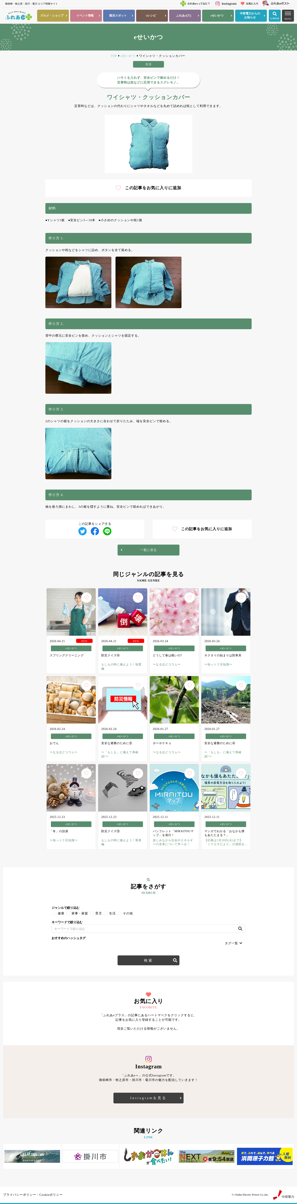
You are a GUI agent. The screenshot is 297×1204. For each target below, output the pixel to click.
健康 (61, 913)
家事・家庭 (80, 913)
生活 (112, 913)
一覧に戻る (148, 550)
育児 (98, 913)
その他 (128, 913)
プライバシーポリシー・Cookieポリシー (33, 1194)
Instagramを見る (148, 1098)
